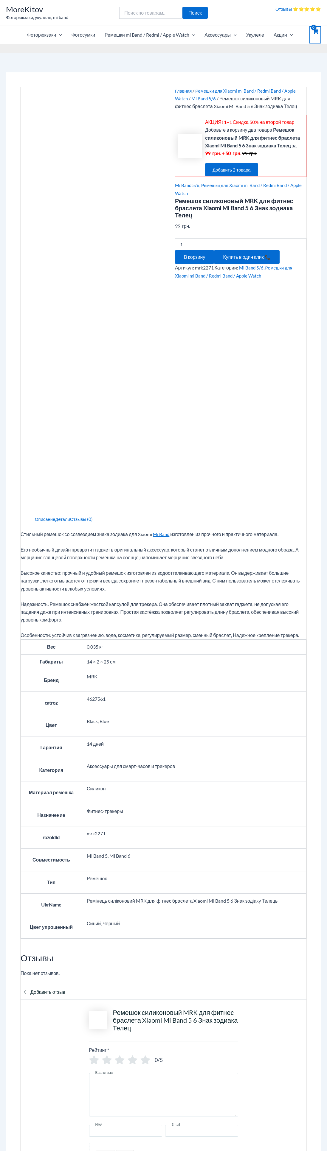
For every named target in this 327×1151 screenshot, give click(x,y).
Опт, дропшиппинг (26, 1049)
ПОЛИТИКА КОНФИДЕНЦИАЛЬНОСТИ (50, 1065)
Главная (184, 91)
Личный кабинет (243, 1042)
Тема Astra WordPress (208, 1136)
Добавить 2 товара (234, 169)
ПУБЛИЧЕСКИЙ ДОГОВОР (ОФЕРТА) (48, 1057)
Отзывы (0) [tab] (85, 291)
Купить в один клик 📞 (246, 257)
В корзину (194, 257)
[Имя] (125, 903)
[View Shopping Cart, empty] (315, 34)
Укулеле (255, 35)
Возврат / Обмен (244, 1057)
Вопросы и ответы (136, 1057)
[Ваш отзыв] (163, 867)
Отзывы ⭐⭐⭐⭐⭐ (298, 9)
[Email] (201, 903)
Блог (12, 1096)
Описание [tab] (46, 291)
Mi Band (161, 306)
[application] (59, 35)
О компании (129, 1042)
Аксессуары (220, 35)
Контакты (126, 1049)
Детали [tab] (65, 291)
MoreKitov (24, 9)
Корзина (16, 1042)
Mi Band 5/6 (204, 98)
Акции (283, 35)
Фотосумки (83, 35)
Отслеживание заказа (250, 1049)
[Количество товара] (240, 244)
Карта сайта (20, 1103)
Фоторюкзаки (44, 35)
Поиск (195, 12)
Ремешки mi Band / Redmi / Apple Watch (150, 35)
